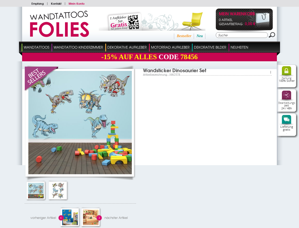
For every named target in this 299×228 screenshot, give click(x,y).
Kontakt (56, 3)
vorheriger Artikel (43, 217)
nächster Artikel (116, 217)
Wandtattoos (36, 47)
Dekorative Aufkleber (127, 47)
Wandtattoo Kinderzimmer (78, 47)
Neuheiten (239, 47)
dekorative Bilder (210, 47)
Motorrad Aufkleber (170, 47)
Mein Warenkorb (237, 14)
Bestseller (184, 36)
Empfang (37, 3)
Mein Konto (76, 3)
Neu (200, 36)
